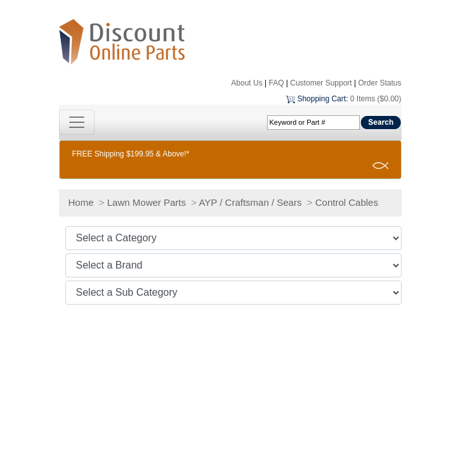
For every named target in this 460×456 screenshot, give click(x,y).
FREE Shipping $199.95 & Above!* (131, 153)
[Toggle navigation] (77, 122)
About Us (246, 83)
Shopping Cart (321, 98)
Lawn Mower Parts (146, 202)
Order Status (379, 83)
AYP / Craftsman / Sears (250, 202)
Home (81, 202)
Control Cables (346, 202)
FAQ (276, 83)
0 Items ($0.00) (376, 98)
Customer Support (321, 83)
